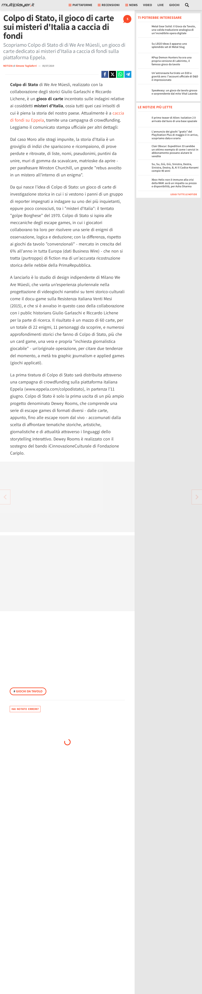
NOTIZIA (8, 65)
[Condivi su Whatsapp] (120, 74)
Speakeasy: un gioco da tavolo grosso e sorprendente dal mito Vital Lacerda (174, 92)
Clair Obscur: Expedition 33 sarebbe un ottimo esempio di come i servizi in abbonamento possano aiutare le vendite (175, 151)
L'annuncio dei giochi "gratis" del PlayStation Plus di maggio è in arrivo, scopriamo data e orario (175, 135)
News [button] (131, 5)
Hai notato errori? (25, 709)
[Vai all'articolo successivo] (5, 497)
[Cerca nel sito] (187, 5)
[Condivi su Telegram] (127, 74)
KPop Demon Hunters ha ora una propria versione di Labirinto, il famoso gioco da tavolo (171, 61)
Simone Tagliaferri (26, 65)
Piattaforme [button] (80, 5)
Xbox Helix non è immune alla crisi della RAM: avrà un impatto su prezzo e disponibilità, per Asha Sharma (174, 183)
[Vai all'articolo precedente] (197, 497)
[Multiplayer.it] (18, 5)
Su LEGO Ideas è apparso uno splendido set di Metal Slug (169, 45)
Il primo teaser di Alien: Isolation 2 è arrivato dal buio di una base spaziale (174, 119)
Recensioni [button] (109, 5)
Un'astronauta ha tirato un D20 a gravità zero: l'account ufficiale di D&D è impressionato (175, 76)
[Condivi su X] (112, 74)
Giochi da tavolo (28, 691)
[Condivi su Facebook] (104, 74)
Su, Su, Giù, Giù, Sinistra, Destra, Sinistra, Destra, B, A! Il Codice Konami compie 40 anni (175, 167)
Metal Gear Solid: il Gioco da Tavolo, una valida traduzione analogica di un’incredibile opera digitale (174, 29)
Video (147, 5)
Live (160, 5)
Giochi (174, 5)
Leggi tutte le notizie (183, 194)
